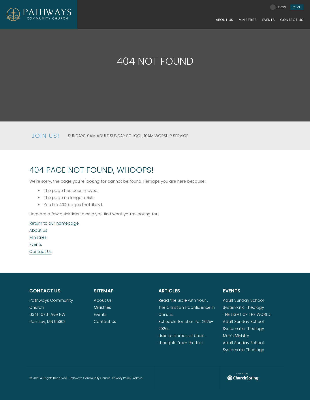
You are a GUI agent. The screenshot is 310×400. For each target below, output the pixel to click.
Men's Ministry (236, 335)
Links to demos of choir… (182, 335)
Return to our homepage (54, 223)
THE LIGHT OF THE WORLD (247, 314)
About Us (38, 230)
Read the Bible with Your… (183, 300)
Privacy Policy (121, 378)
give (297, 7)
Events (35, 244)
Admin (137, 378)
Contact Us (40, 251)
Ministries (38, 237)
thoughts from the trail (180, 342)
